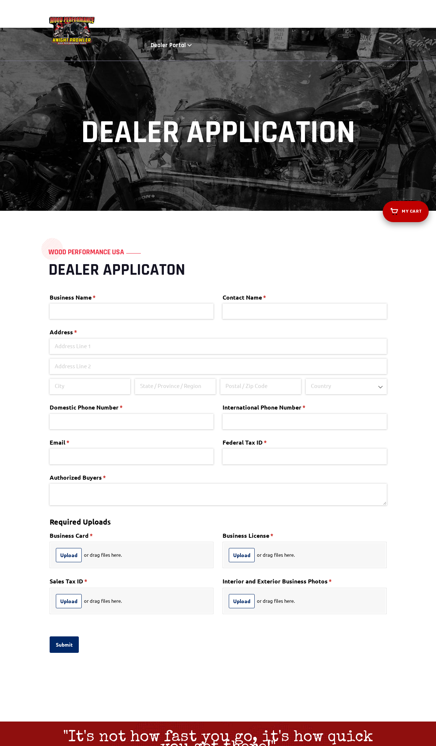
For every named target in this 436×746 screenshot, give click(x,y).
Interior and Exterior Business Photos (289, 539)
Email (72, 400)
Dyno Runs (238, 14)
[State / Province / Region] (175, 343)
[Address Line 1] (218, 304)
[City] (90, 343)
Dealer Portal (362, 14)
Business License (260, 493)
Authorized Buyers (90, 435)
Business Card (83, 493)
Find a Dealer (279, 14)
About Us (164, 14)
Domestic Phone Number (98, 365)
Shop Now (200, 14)
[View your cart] (406, 211)
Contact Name (256, 255)
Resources (319, 14)
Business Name (85, 255)
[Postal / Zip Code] (260, 343)
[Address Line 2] (218, 324)
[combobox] (346, 343)
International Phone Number (276, 365)
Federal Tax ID (257, 400)
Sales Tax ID (81, 539)
